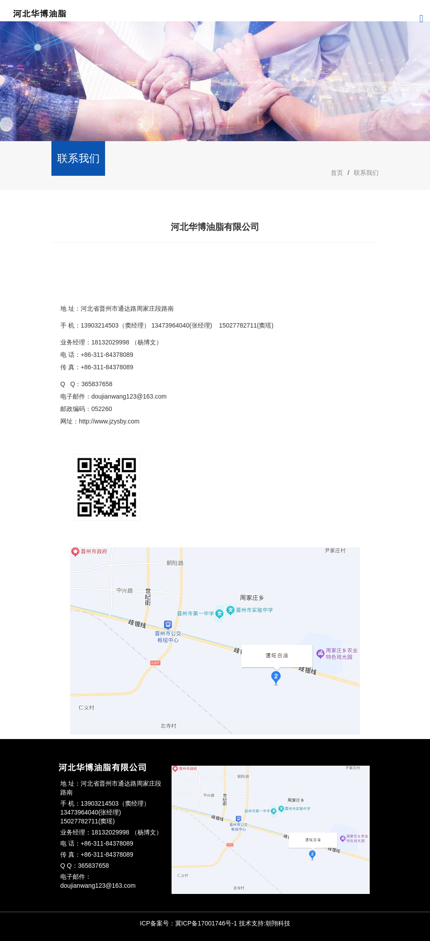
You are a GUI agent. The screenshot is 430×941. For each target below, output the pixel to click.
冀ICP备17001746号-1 (206, 923)
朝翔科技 (278, 923)
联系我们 (366, 172)
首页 (337, 172)
